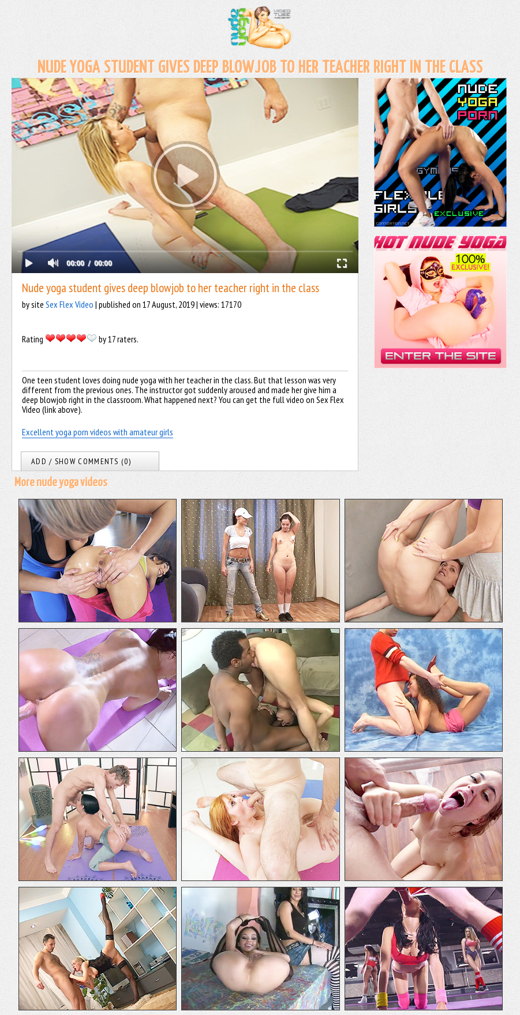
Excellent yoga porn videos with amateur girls (97, 432)
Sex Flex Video (69, 304)
